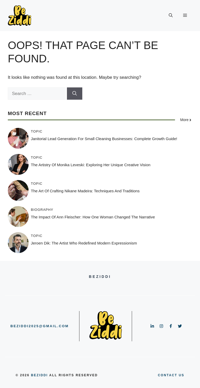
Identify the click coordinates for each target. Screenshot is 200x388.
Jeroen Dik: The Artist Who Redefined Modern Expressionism (84, 243)
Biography (42, 209)
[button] (171, 15)
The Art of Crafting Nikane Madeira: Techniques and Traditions (85, 191)
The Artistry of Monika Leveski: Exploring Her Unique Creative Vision (91, 165)
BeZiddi (39, 375)
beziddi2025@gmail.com (39, 326)
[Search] (74, 93)
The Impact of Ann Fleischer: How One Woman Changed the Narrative (93, 217)
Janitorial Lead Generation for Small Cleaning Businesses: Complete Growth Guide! (104, 138)
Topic (37, 131)
